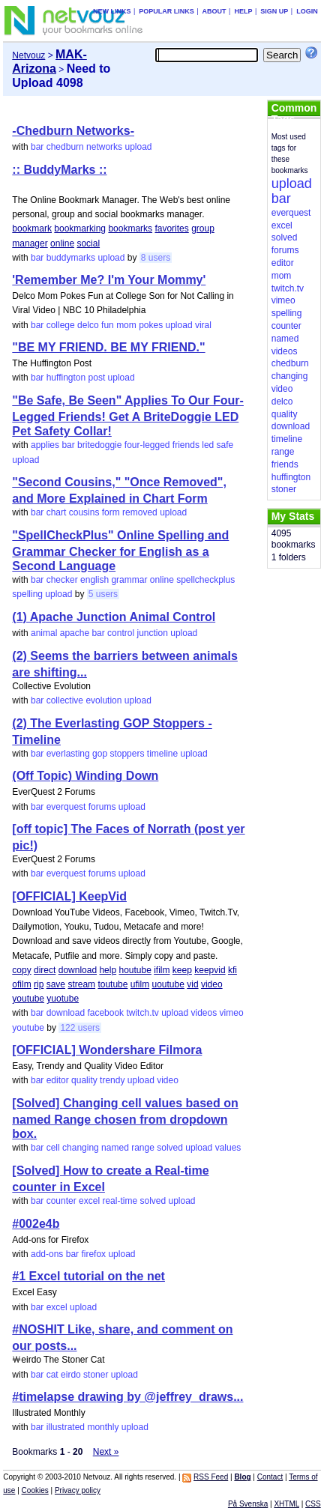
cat (52, 1374)
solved (170, 1147)
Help (243, 11)
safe (225, 445)
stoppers (127, 753)
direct (45, 970)
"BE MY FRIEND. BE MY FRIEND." (108, 347)
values (228, 1147)
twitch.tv (142, 1013)
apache (74, 633)
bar (37, 147)
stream (81, 984)
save (55, 984)
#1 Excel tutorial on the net (88, 1276)
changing (80, 1147)
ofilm (21, 984)
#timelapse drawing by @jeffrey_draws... (127, 1396)
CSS (313, 1504)
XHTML (286, 1504)
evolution (104, 700)
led (208, 445)
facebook (105, 1013)
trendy (112, 1080)
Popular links (166, 11)
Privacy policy (77, 1490)
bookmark (32, 228)
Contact (270, 1477)
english (94, 580)
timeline (162, 753)
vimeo (232, 1013)
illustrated (65, 1427)
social (88, 243)
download (77, 970)
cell (53, 1147)
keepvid (209, 970)
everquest (66, 807)
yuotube (62, 998)
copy (21, 970)
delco (88, 325)
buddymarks (70, 257)
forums (102, 807)
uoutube (168, 984)
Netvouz (28, 55)
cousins (84, 512)
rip (39, 984)
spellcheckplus (205, 580)
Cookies (35, 1490)
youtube (28, 998)
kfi (232, 970)
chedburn (65, 147)
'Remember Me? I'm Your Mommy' (109, 279)
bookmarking (80, 228)
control (120, 633)
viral (203, 325)
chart (56, 512)
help (107, 970)
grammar (129, 580)
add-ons (47, 1254)
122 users (80, 1028)
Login (307, 11)
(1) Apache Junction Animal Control (113, 617)
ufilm (139, 984)
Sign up (274, 11)
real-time (119, 1201)
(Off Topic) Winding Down (85, 775)
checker (62, 580)
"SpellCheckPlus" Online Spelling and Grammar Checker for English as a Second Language (120, 550)
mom (126, 325)
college (60, 325)
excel (89, 1201)
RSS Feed (211, 1477)
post (97, 377)
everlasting (68, 753)
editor (57, 1080)
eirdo (71, 1374)
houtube (134, 970)
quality (84, 1080)
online (62, 243)
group (202, 228)
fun (107, 325)
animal (44, 633)
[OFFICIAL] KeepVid (69, 896)
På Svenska (248, 1504)
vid (192, 984)
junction (151, 633)
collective (64, 700)
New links (112, 11)
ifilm (162, 970)
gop (99, 753)
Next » (106, 1452)
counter (61, 1201)
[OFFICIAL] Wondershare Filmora (107, 1050)
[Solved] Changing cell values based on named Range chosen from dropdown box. (125, 1118)
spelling (27, 594)
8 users (155, 257)
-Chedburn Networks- (73, 130)
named (115, 1147)
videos (204, 1013)
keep (182, 970)
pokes (151, 325)
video (212, 984)
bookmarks (130, 228)
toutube (113, 984)
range (142, 1147)
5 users (103, 594)
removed (140, 512)
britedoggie (99, 445)
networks (104, 147)
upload (138, 147)
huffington (66, 377)
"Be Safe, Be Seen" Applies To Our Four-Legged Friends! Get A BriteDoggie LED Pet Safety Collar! (128, 415)
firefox (93, 1254)
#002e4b (35, 1223)
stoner (95, 1374)
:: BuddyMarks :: (59, 169)
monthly (102, 1427)
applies (45, 445)
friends (186, 445)
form (111, 512)
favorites (171, 228)
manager (29, 243)
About (214, 11)
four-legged (147, 445)
